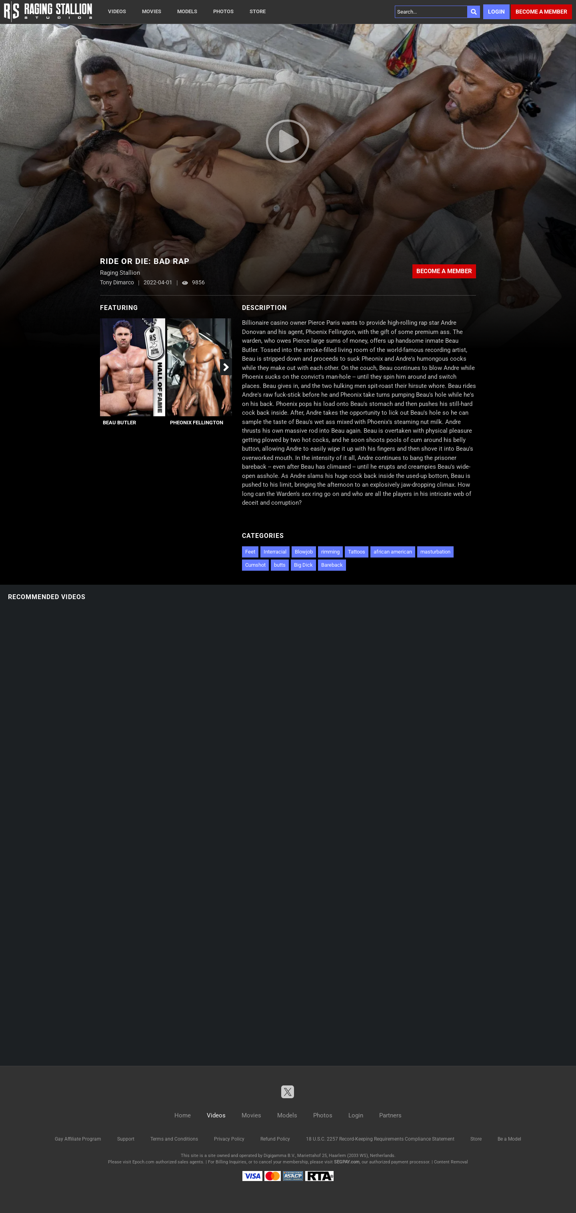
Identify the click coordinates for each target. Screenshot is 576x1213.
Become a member (541, 11)
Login (496, 11)
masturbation (435, 552)
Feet (250, 552)
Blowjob (304, 552)
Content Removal (451, 1162)
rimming (330, 552)
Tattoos (356, 552)
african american (393, 552)
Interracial (275, 552)
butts (280, 565)
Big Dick (303, 565)
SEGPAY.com (347, 1162)
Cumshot (255, 565)
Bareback (332, 565)
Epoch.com (143, 1162)
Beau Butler (119, 423)
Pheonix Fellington (196, 423)
